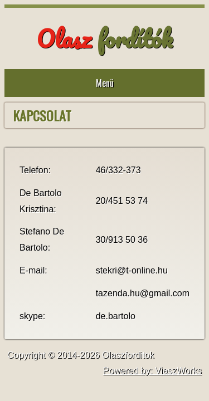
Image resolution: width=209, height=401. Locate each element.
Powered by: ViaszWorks (152, 370)
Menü (105, 83)
